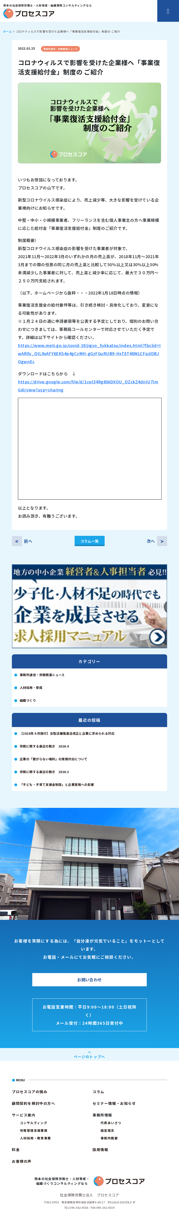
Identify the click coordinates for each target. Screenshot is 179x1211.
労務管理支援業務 (33, 1130)
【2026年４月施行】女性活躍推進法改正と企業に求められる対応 (67, 733)
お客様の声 (22, 1161)
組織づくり (28, 700)
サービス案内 (24, 1115)
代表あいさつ (111, 1123)
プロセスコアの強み (29, 1091)
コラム (98, 1091)
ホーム (7, 31)
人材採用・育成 (31, 687)
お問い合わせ (89, 979)
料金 (16, 1149)
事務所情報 (102, 1115)
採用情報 (100, 1149)
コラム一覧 (89, 541)
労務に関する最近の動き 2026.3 (44, 771)
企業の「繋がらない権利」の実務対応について (54, 759)
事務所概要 (109, 1138)
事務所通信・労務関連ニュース (60, 49)
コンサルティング (33, 1123)
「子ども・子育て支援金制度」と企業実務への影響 (57, 784)
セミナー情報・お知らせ (114, 1103)
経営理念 (107, 1130)
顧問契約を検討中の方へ (33, 1103)
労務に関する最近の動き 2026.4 (44, 746)
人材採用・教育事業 (35, 1138)
